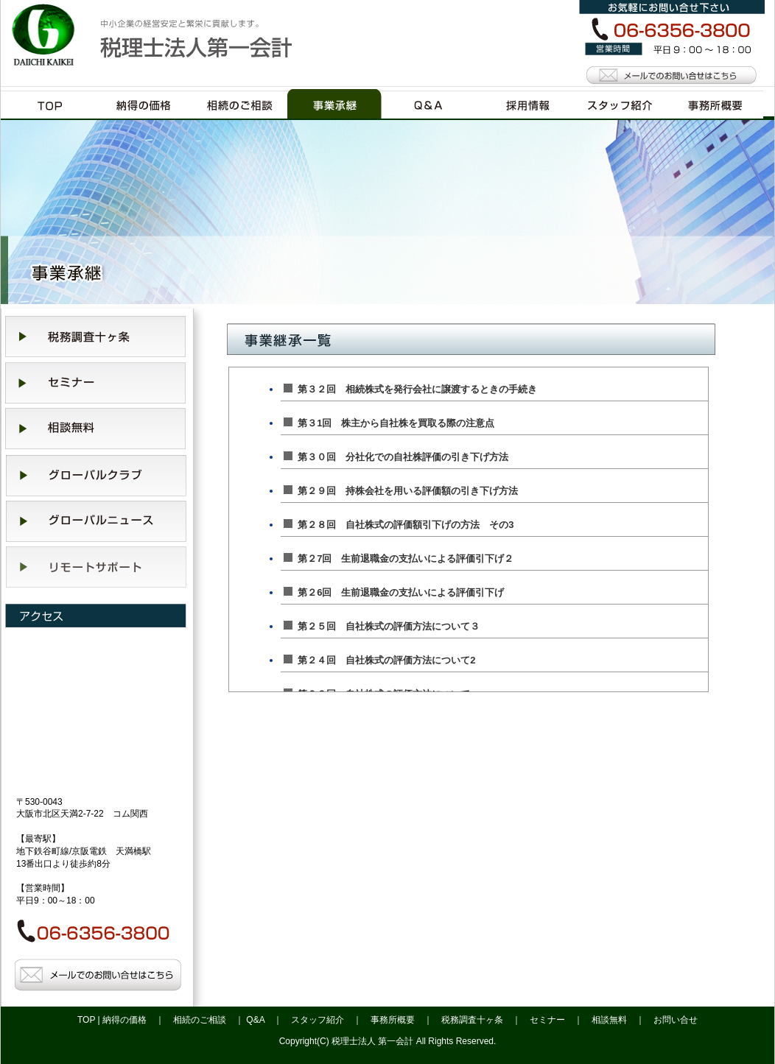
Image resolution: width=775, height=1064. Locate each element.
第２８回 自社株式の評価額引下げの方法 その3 (398, 524)
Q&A (255, 1020)
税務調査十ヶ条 (472, 1020)
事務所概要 (393, 1020)
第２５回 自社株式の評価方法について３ (382, 626)
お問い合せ (675, 1020)
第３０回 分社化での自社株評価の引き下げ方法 (396, 456)
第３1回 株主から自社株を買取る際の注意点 (389, 423)
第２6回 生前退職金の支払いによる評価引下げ (394, 592)
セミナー (547, 1020)
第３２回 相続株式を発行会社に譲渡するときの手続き (410, 389)
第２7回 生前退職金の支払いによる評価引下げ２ (398, 558)
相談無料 (609, 1020)
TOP (86, 1020)
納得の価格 (124, 1020)
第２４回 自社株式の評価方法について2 (379, 660)
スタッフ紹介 (317, 1020)
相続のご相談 (199, 1020)
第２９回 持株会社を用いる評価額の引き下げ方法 (401, 490)
